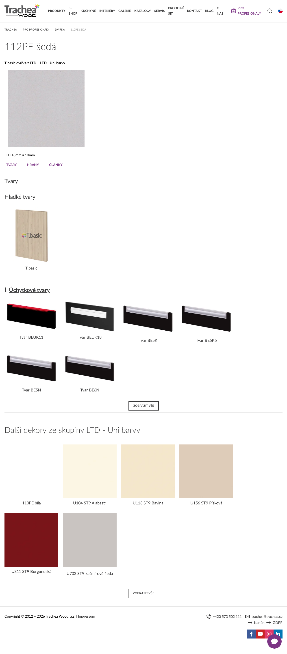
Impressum (86, 616)
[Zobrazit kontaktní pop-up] (274, 641)
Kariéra (259, 623)
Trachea (10, 29)
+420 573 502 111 (227, 617)
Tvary (11, 165)
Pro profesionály (36, 29)
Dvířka (60, 29)
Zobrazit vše (143, 405)
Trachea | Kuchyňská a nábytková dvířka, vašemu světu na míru (22, 10)
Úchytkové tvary (29, 290)
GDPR (278, 623)
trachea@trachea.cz (267, 617)
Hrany (33, 165)
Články (56, 165)
